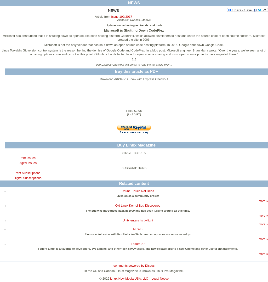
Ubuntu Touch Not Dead (137, 191)
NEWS (137, 229)
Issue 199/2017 (121, 16)
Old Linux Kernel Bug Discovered (137, 205)
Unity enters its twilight (138, 220)
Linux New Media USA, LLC (129, 278)
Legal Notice (160, 278)
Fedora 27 (138, 244)
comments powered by (134, 265)
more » (263, 201)
